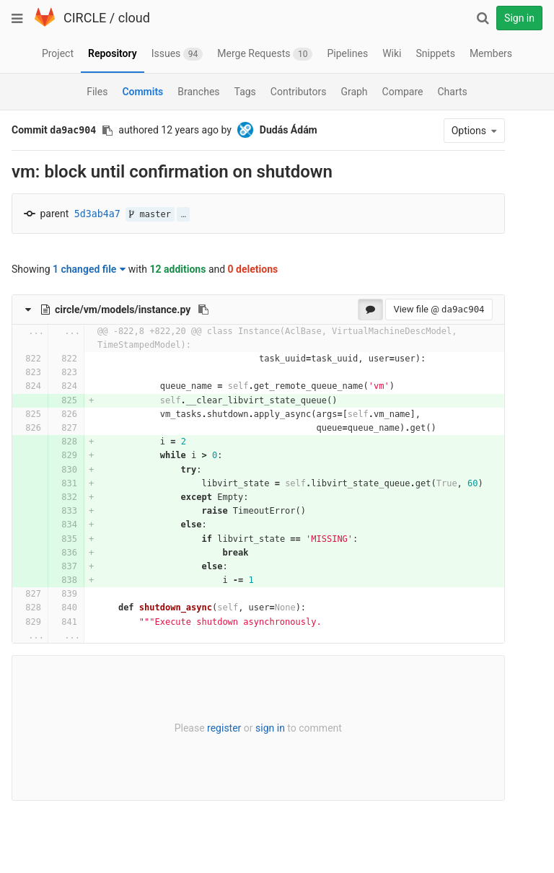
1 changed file (89, 269)
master (150, 214)
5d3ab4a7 (97, 214)
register (220, 728)
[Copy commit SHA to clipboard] (107, 130)
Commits (142, 91)
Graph (353, 91)
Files (97, 91)
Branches (198, 91)
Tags (245, 91)
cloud (134, 17)
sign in (266, 728)
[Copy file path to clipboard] (203, 309)
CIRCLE (84, 17)
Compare (402, 91)
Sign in (519, 18)
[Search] (482, 18)
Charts (452, 91)
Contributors (299, 91)
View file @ (432, 309)
